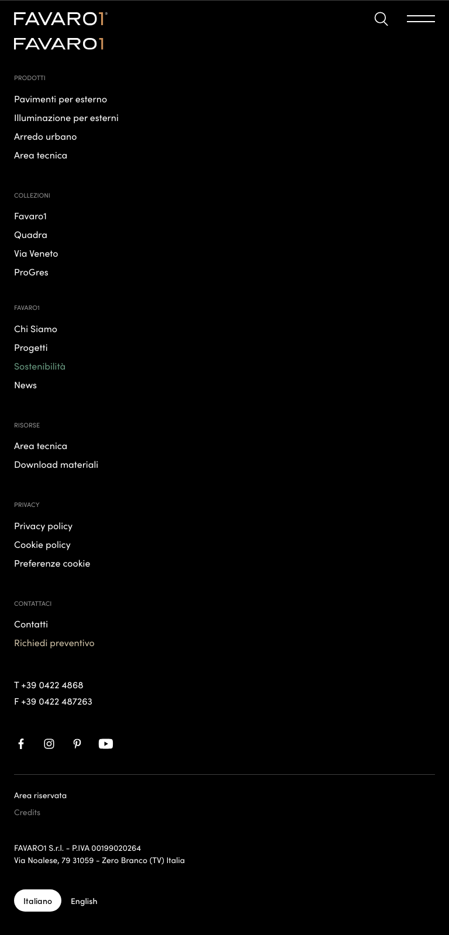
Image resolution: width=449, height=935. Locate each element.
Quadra (30, 235)
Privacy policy (43, 526)
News (25, 385)
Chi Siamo (35, 329)
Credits (27, 811)
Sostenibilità (39, 366)
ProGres (31, 272)
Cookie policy (42, 545)
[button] (381, 19)
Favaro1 (30, 216)
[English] (84, 900)
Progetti (31, 347)
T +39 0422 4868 (49, 685)
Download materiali (56, 464)
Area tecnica (40, 446)
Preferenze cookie (52, 563)
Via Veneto (36, 253)
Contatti (31, 624)
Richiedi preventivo (54, 643)
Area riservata (40, 795)
